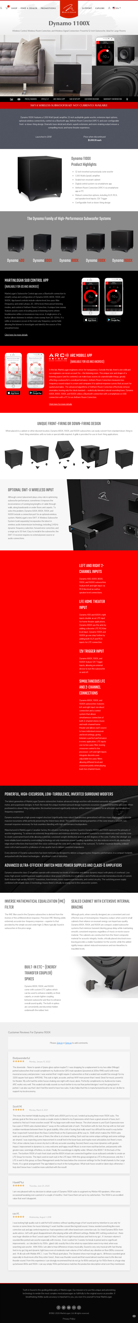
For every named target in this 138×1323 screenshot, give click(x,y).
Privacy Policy (69, 1318)
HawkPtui (18, 1182)
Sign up (68, 1043)
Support (87, 8)
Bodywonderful (21, 1058)
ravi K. (16, 1213)
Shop (14, 8)
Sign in (60, 1043)
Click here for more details (16, 334)
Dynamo (15, 260)
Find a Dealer (29, 8)
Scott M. (17, 1106)
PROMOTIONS (48, 8)
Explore (100, 8)
